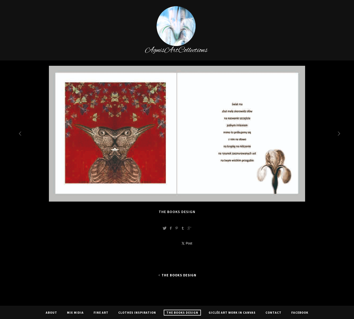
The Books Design (177, 275)
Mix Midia (75, 312)
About (51, 312)
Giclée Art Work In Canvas (232, 312)
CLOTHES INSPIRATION (137, 312)
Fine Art (101, 312)
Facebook (299, 312)
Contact (273, 312)
